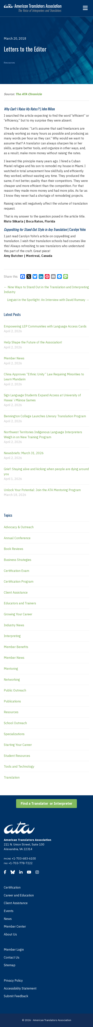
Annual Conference (17, 538)
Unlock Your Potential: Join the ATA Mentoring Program (42, 490)
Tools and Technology (19, 766)
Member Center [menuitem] (15, 926)
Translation (12, 777)
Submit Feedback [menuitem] (16, 996)
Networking (12, 679)
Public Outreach (15, 690)
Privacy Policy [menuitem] (13, 980)
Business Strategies (17, 560)
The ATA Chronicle (29, 94)
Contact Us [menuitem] (11, 957)
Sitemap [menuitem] (9, 965)
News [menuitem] (8, 919)
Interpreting (12, 636)
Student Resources (17, 756)
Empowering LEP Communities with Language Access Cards (45, 326)
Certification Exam (16, 571)
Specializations (14, 734)
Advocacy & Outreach (19, 527)
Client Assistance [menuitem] (16, 903)
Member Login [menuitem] (14, 949)
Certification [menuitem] (12, 887)
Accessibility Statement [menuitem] (20, 988)
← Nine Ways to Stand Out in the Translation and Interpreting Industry (46, 289)
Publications (12, 701)
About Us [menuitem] (10, 934)
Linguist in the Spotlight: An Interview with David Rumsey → (48, 300)
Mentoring (11, 669)
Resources (9, 62)
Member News (14, 358)
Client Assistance (16, 592)
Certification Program (18, 581)
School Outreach (15, 723)
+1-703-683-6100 (24, 858)
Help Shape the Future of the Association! (33, 342)
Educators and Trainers (20, 603)
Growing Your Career (18, 614)
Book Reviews (13, 549)
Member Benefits (16, 647)
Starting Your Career (18, 745)
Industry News (14, 625)
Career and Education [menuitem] (19, 895)
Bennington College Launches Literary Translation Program (45, 416)
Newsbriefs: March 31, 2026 (24, 453)
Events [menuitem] (8, 911)
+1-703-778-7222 (20, 863)
